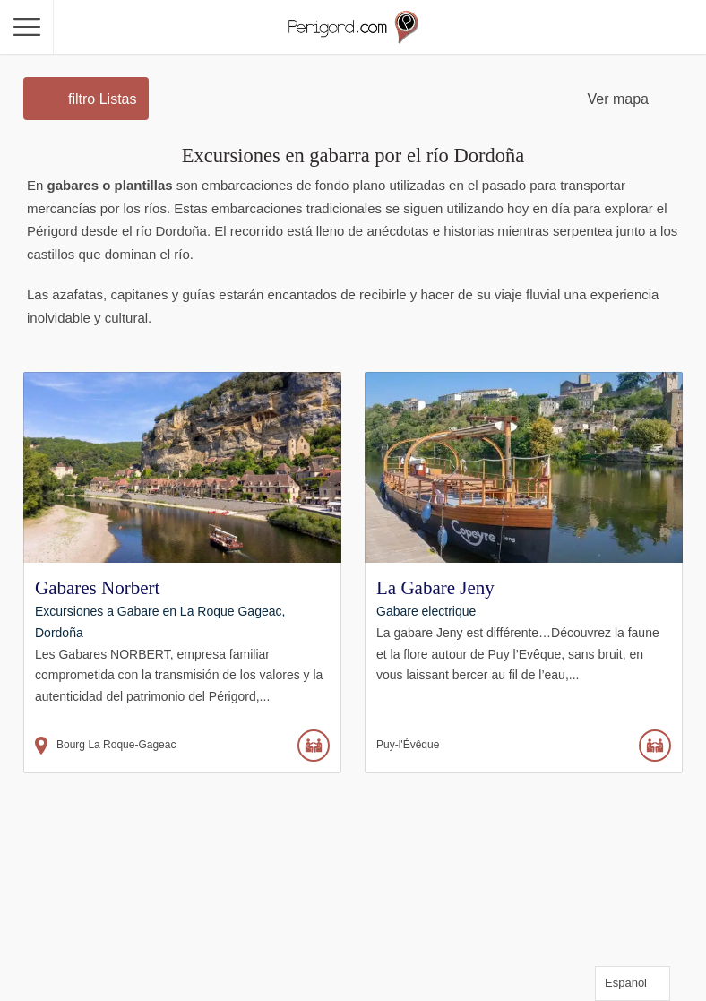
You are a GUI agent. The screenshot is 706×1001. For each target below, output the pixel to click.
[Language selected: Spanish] (632, 983)
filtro (102, 99)
